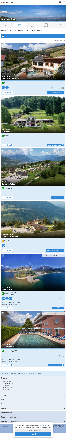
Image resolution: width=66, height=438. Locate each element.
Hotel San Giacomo (33, 69)
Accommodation (7, 387)
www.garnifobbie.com (56, 145)
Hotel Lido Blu (33, 282)
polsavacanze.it (58, 197)
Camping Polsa (33, 174)
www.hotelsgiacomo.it (56, 92)
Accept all (33, 434)
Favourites (6, 389)
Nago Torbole (14, 292)
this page (42, 425)
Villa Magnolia (33, 339)
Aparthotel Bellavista (33, 227)
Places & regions (8, 381)
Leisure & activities (8, 383)
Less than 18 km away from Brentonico (54, 255)
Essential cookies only (33, 430)
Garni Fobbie (33, 121)
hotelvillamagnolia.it (56, 365)
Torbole (13, 294)
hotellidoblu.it (58, 308)
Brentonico (13, 83)
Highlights (6, 385)
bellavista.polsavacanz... (55, 250)
